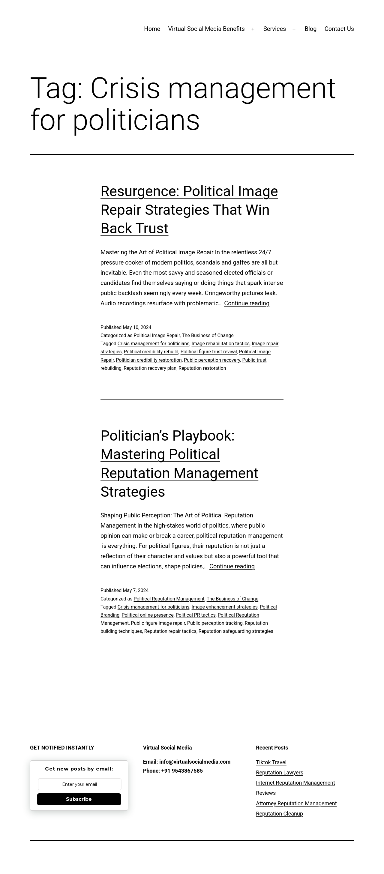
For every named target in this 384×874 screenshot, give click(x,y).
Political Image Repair (157, 335)
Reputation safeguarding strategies (236, 631)
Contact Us (339, 28)
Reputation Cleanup (279, 813)
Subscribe (79, 799)
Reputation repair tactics (170, 631)
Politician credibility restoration (149, 360)
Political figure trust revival (209, 352)
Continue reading (246, 303)
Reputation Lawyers (279, 772)
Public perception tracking (215, 623)
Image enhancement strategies (225, 607)
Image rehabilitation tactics (221, 343)
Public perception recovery (212, 360)
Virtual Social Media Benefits (206, 28)
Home (152, 28)
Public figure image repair (158, 623)
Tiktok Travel (271, 762)
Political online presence (147, 615)
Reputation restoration (202, 368)
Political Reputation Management (169, 599)
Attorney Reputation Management (296, 803)
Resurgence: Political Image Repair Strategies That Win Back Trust (189, 210)
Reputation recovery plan (150, 368)
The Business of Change (207, 335)
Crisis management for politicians (154, 343)
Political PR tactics (196, 615)
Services (274, 28)
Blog (311, 28)
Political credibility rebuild (151, 352)
